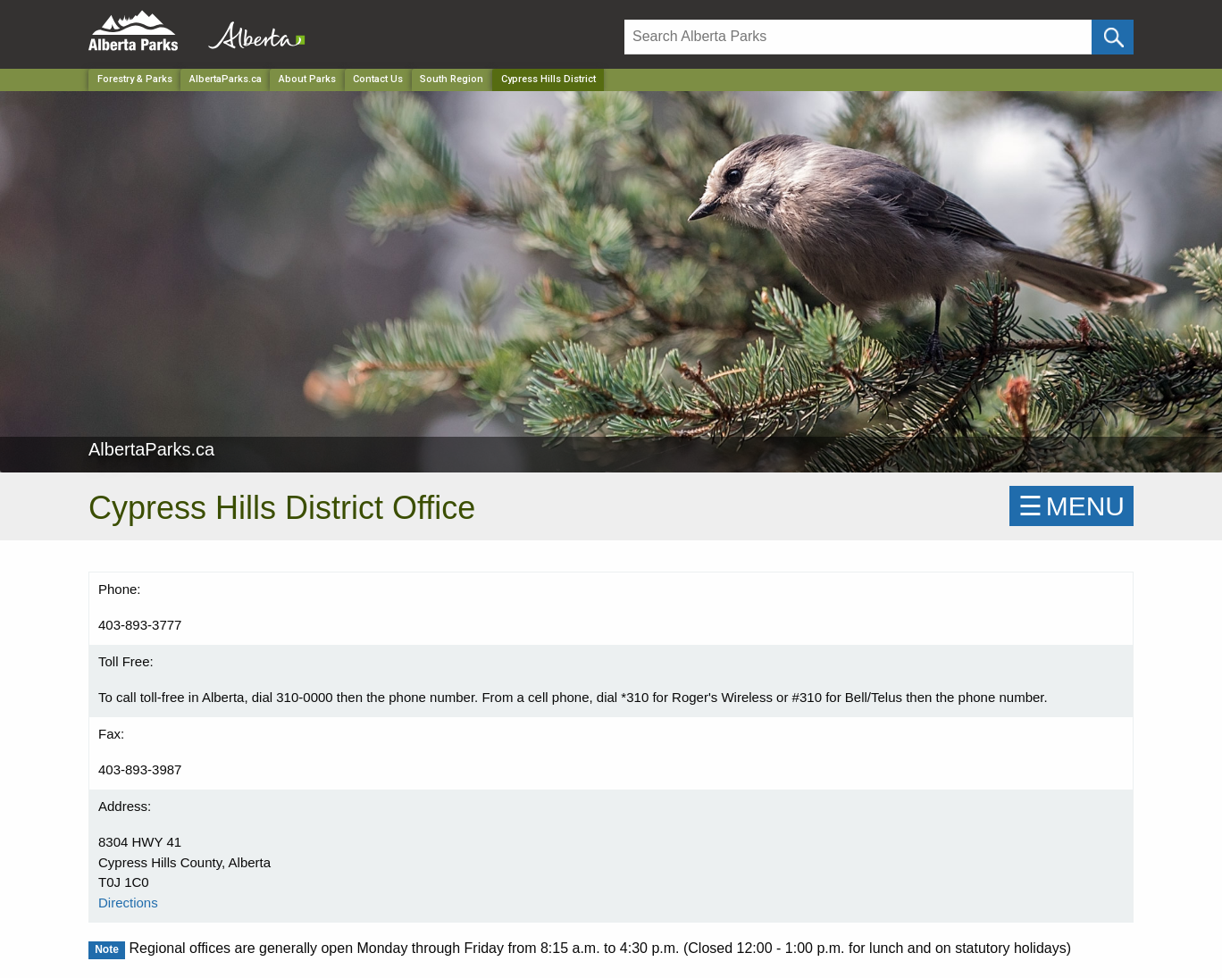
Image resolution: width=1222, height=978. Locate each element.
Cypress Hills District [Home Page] (548, 79)
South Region (451, 79)
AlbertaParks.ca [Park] (225, 79)
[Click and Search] (1113, 37)
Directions (128, 902)
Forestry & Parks (134, 79)
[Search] (858, 37)
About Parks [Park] (307, 79)
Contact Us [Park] (378, 79)
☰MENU (1071, 506)
